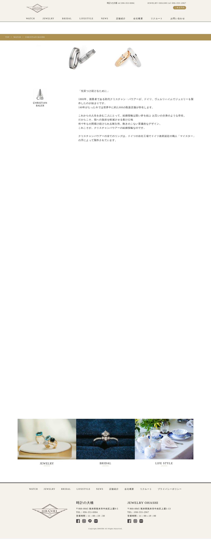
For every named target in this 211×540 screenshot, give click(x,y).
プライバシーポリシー (170, 489)
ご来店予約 (180, 8)
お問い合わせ (178, 18)
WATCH (30, 18)
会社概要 (138, 18)
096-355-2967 (141, 512)
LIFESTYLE (86, 18)
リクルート (157, 18)
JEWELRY (48, 18)
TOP (7, 37)
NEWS (104, 18)
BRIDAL (67, 18)
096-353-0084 (90, 512)
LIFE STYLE (167, 443)
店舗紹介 (121, 18)
